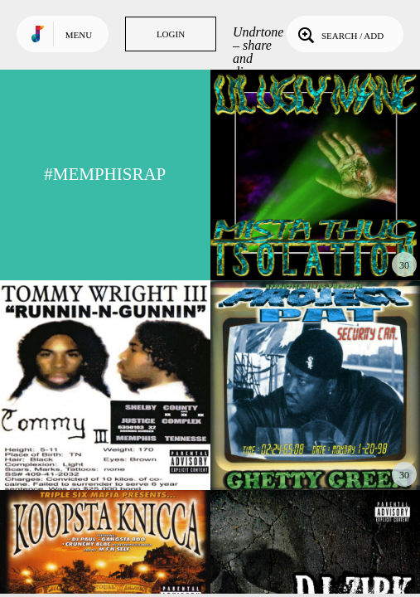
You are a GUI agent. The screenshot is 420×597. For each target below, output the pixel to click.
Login (171, 34)
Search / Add (339, 34)
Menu (78, 35)
